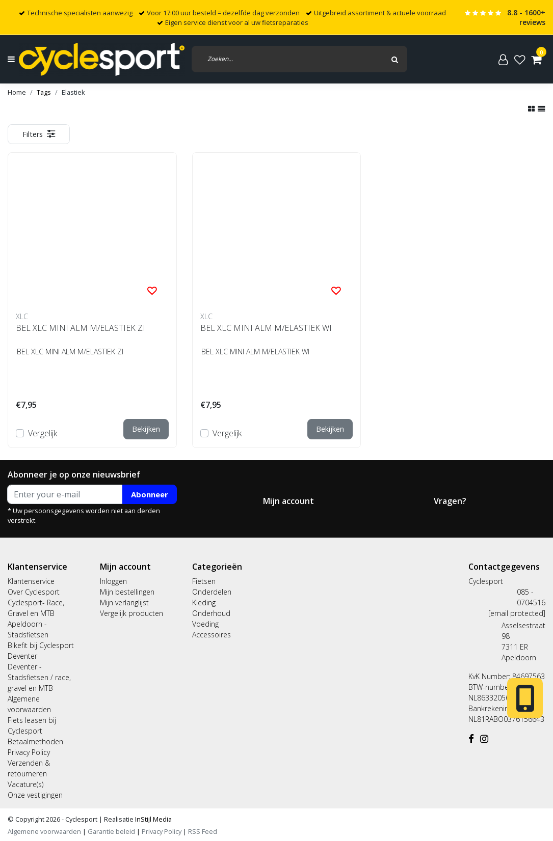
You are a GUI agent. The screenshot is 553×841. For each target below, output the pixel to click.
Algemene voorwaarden (44, 831)
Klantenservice (31, 581)
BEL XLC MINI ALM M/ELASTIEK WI (266, 327)
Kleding (204, 602)
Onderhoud (211, 613)
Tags (44, 92)
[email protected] (516, 613)
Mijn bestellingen (127, 592)
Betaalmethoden (35, 741)
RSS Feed (202, 831)
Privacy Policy (29, 752)
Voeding (205, 624)
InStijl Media (153, 819)
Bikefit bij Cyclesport (41, 645)
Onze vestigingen (35, 795)
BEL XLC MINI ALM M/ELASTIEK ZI (80, 327)
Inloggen (113, 581)
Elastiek (73, 92)
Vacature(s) (25, 784)
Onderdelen (211, 592)
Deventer (22, 656)
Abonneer (149, 494)
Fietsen (204, 581)
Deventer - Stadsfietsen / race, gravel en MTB (39, 677)
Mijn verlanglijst (124, 602)
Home (17, 92)
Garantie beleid (112, 831)
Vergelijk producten (131, 613)
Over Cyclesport (34, 592)
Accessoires (211, 634)
